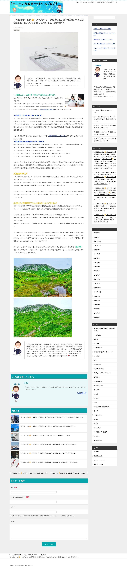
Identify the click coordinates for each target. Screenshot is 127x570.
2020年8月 (97, 304)
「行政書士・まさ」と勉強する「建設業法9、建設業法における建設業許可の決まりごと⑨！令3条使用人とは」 (49, 462)
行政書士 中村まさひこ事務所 (102, 29)
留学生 (96, 411)
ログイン (96, 451)
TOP (24, 555)
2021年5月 (97, 266)
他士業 (96, 339)
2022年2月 (97, 233)
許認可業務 (97, 428)
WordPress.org (98, 464)
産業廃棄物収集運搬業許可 (102, 406)
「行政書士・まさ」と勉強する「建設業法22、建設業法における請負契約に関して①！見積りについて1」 (30, 473)
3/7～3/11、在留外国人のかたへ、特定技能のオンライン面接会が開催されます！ (105, 119)
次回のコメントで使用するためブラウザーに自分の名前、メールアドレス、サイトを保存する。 (43, 515)
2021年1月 (97, 283)
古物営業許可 (98, 347)
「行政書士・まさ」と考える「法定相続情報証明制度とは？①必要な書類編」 (105, 190)
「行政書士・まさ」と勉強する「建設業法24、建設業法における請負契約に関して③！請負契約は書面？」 (48, 426)
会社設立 (96, 343)
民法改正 (96, 398)
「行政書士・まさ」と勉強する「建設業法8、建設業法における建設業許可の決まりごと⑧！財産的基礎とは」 (48, 444)
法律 (95, 402)
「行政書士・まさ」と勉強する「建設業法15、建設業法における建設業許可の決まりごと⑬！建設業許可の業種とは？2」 (51, 417)
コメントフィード (99, 460)
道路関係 (96, 436)
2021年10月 (97, 245)
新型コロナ (97, 390)
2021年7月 (97, 258)
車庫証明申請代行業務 (100, 432)
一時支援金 (97, 335)
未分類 (96, 394)
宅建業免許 (97, 364)
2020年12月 (97, 288)
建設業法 (16, 30)
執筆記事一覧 (81, 393)
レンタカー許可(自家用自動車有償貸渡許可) (104, 329)
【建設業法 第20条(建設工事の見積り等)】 (28, 115)
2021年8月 (97, 254)
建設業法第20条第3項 (47, 109)
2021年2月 (97, 279)
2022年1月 (97, 237)
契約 (95, 360)
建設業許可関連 (98, 385)
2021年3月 (97, 275)
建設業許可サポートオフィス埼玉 (103, 39)
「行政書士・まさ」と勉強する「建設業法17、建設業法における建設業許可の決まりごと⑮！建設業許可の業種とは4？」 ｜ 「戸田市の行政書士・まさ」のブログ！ (105, 163)
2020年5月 (97, 317)
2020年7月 (97, 309)
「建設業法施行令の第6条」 (57, 136)
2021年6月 (97, 262)
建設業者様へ (98, 381)
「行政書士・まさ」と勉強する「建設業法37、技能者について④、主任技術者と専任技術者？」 (45, 435)
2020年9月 (97, 300)
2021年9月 (97, 250)
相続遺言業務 (98, 415)
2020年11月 (97, 292)
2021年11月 (97, 241)
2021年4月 (97, 271)
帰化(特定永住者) (99, 368)
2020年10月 (97, 296)
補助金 (96, 423)
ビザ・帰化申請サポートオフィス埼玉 (104, 43)
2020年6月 (97, 313)
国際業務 (96, 356)
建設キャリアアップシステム (102, 373)
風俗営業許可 (98, 440)
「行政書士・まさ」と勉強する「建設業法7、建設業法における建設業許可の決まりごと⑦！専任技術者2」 (48, 453)
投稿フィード (98, 456)
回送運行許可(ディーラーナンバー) (104, 352)
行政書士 (96, 419)
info (101, 210)
